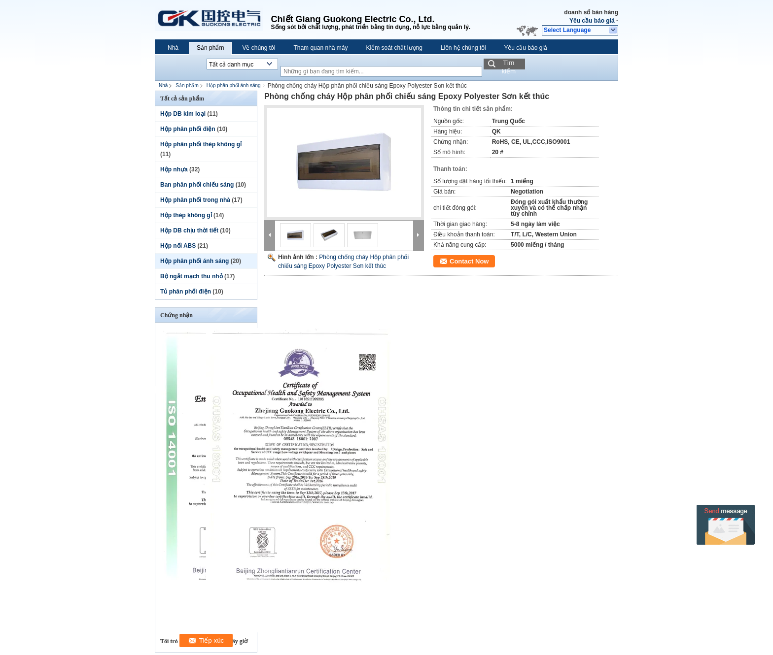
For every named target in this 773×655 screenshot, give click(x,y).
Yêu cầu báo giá (592, 20)
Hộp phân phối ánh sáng (234, 85)
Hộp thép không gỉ (186, 215)
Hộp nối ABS (178, 245)
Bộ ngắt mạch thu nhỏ (191, 276)
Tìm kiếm (508, 64)
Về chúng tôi (258, 47)
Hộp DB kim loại (183, 113)
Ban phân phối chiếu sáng (197, 184)
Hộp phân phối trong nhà (195, 199)
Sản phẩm (210, 47)
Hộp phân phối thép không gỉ (201, 144)
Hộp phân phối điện (187, 129)
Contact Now (469, 261)
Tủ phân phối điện (185, 291)
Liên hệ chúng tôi (463, 47)
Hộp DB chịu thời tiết (189, 230)
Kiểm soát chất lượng (394, 47)
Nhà (173, 47)
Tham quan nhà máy (320, 47)
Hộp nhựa (174, 169)
